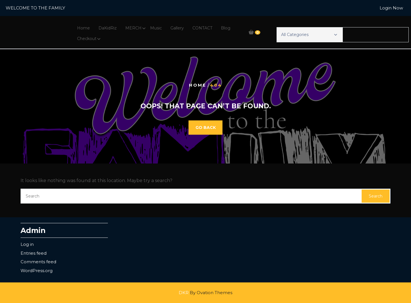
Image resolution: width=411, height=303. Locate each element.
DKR (205, 292)
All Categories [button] (309, 34)
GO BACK (206, 127)
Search (375, 196)
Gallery (177, 28)
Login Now (391, 8)
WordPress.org (37, 270)
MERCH (133, 28)
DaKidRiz (107, 28)
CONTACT (202, 28)
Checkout (86, 38)
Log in (27, 244)
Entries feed (34, 253)
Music (156, 28)
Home (83, 28)
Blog (225, 28)
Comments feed (38, 261)
